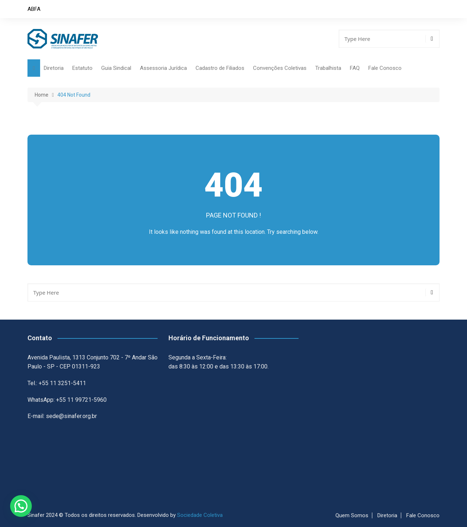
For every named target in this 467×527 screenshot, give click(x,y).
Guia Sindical (116, 68)
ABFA (33, 9)
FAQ (355, 68)
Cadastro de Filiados (220, 68)
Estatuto (82, 68)
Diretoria (54, 68)
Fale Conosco (385, 68)
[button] (21, 506)
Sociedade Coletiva (200, 515)
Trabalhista (328, 68)
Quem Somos (351, 515)
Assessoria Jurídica (163, 68)
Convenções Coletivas (280, 68)
